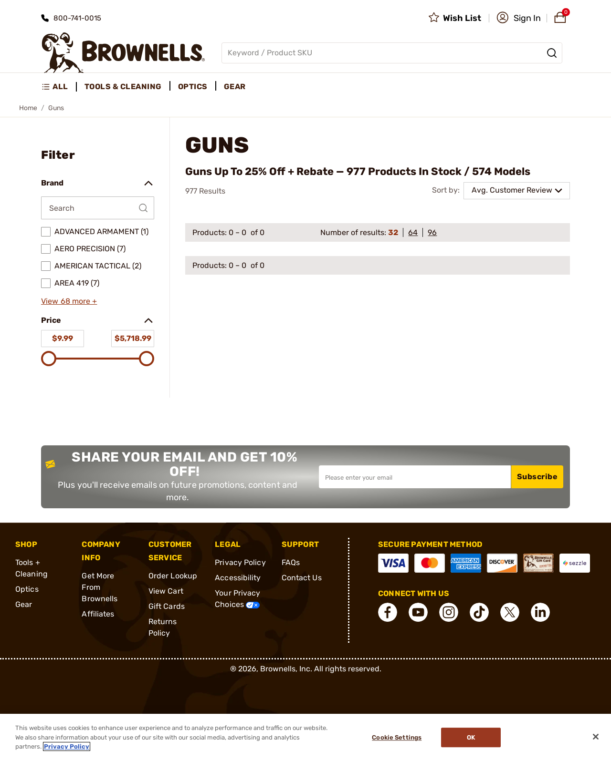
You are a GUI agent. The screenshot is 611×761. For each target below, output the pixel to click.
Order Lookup (172, 575)
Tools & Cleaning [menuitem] (123, 86)
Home (28, 108)
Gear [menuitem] (235, 86)
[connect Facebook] (387, 612)
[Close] (595, 736)
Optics (27, 589)
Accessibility (238, 577)
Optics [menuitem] (193, 86)
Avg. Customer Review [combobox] (512, 190)
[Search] (552, 53)
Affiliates (98, 613)
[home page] (123, 52)
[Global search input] (391, 52)
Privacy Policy (240, 562)
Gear (23, 604)
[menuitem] (59, 87)
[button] (518, 18)
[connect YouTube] (418, 612)
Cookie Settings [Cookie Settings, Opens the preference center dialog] (396, 737)
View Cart (165, 591)
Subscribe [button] (537, 476)
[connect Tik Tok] (479, 612)
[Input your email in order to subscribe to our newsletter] (415, 476)
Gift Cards (166, 606)
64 (413, 232)
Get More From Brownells (99, 587)
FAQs (291, 562)
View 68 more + (69, 301)
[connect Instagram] (448, 612)
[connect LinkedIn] (540, 612)
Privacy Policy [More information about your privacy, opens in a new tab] (66, 746)
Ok (471, 737)
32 (393, 232)
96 (432, 232)
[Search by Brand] (97, 207)
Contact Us (302, 577)
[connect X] (509, 612)
